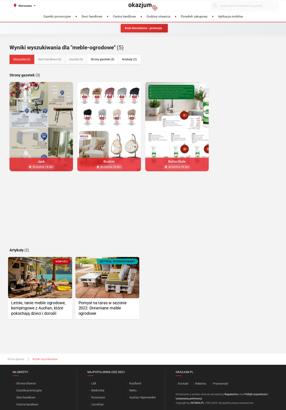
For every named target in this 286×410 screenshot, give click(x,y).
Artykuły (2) (129, 59)
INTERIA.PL (197, 402)
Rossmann (98, 397)
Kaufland (135, 383)
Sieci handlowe (25, 397)
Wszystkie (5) (21, 59)
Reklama (200, 383)
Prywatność (220, 383)
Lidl (93, 383)
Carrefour (97, 404)
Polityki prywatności (256, 394)
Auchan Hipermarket (142, 397)
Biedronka (97, 390)
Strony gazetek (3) (102, 59)
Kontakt (183, 383)
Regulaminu (231, 394)
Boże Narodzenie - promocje (143, 28)
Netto (133, 390)
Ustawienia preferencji (189, 398)
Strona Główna (26, 383)
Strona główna (15, 359)
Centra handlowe (27, 404)
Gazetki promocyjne (29, 390)
